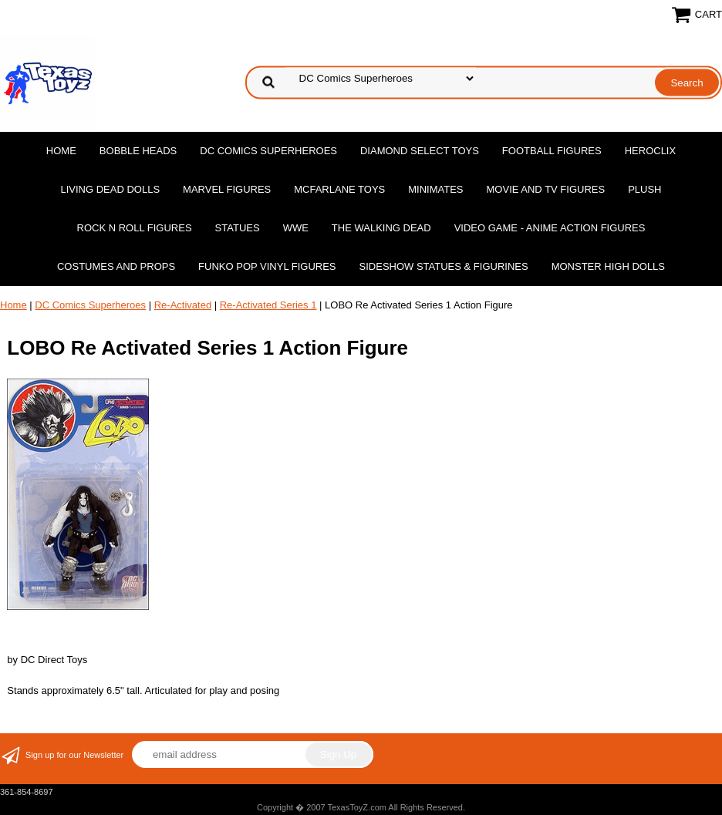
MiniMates (435, 189)
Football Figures (552, 151)
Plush (644, 189)
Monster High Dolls (608, 266)
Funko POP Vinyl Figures (267, 266)
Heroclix (650, 151)
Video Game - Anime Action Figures (550, 228)
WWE (296, 228)
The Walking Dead (381, 228)
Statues (237, 228)
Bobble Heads (138, 151)
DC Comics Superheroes (268, 151)
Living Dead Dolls (110, 189)
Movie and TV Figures (546, 189)
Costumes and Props (116, 266)
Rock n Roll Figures (134, 228)
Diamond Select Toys (419, 151)
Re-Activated (182, 305)
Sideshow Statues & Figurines (443, 266)
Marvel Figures (227, 189)
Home (61, 151)
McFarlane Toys (339, 189)
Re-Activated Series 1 (268, 305)
